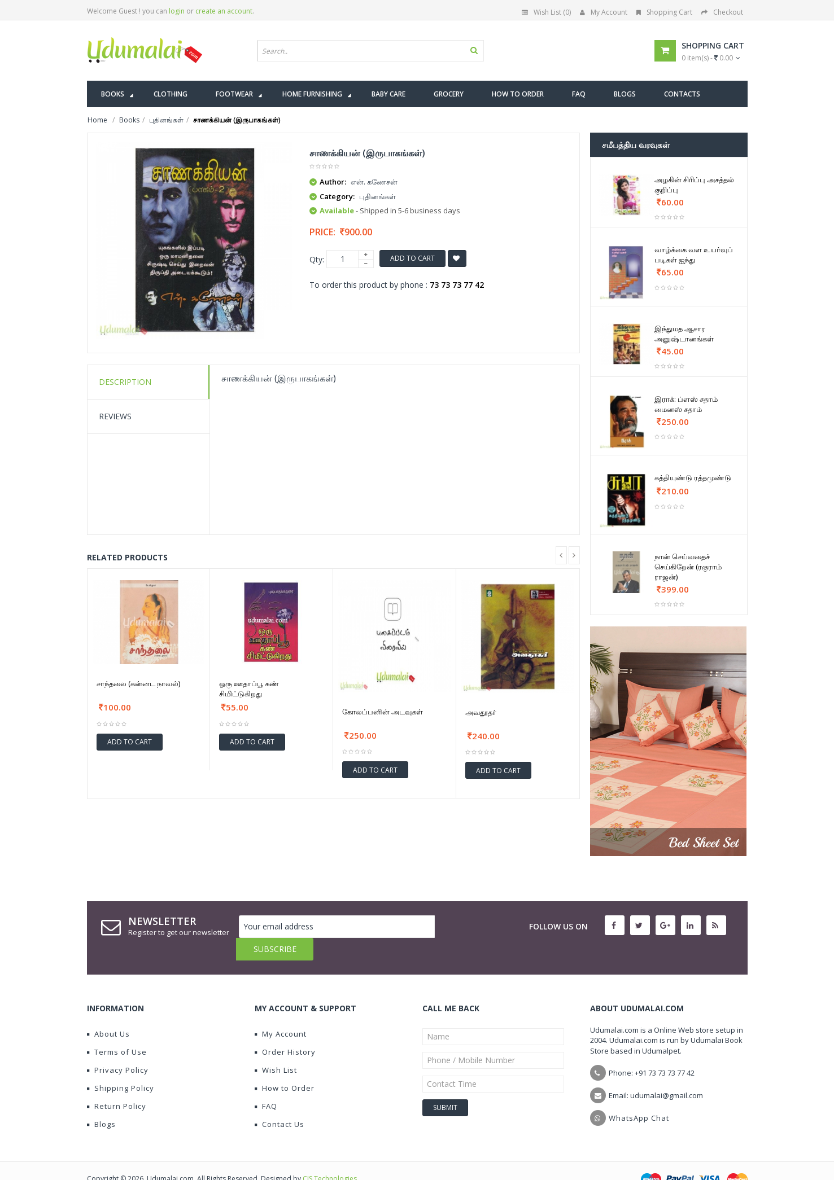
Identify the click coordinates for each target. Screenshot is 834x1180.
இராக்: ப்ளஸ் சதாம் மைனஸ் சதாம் (686, 404)
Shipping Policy (120, 1065)
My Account (603, 12)
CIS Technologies (330, 1156)
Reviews (115, 416)
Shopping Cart (664, 12)
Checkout (722, 12)
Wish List (276, 1047)
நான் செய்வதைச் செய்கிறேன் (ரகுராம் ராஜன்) (688, 566)
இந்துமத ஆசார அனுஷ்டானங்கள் (684, 333)
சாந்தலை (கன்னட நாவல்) (138, 683)
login (177, 11)
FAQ (266, 1083)
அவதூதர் (480, 712)
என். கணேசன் (374, 182)
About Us (108, 1011)
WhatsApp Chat (639, 1095)
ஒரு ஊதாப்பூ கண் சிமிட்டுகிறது (249, 688)
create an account (223, 11)
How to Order (285, 1065)
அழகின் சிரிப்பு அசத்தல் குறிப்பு (694, 184)
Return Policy (116, 1083)
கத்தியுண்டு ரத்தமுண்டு (692, 477)
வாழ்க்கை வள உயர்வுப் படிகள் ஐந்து (693, 254)
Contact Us (279, 1101)
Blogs (101, 1101)
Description (125, 381)
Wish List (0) (546, 12)
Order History (285, 1029)
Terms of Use (117, 1029)
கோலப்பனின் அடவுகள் (382, 712)
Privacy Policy (118, 1047)
